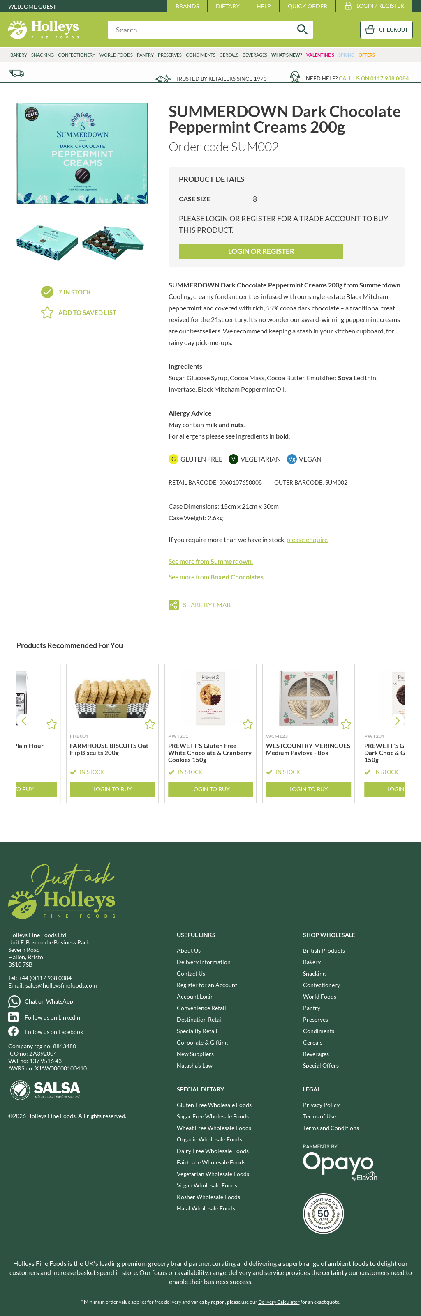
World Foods (116, 54)
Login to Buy (112, 789)
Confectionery (76, 54)
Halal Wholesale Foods (206, 1208)
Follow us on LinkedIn (52, 1017)
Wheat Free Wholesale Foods (214, 1127)
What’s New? (286, 54)
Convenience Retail (201, 1007)
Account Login (195, 996)
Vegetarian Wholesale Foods (213, 1173)
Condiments (200, 54)
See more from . (211, 561)
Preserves (170, 54)
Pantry (145, 54)
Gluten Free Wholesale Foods (214, 1104)
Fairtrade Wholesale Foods (211, 1162)
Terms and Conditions (331, 1127)
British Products (324, 950)
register (258, 218)
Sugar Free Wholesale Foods (213, 1116)
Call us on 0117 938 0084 (374, 78)
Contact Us (191, 973)
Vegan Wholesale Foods (207, 1185)
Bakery (18, 54)
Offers (367, 54)
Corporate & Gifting (202, 1042)
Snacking (42, 54)
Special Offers (321, 1065)
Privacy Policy (321, 1104)
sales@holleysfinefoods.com (61, 985)
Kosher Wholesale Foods (208, 1196)
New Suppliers (195, 1053)
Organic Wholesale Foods (209, 1139)
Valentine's (320, 54)
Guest (47, 6)
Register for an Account (207, 984)
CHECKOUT (393, 29)
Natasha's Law (195, 1065)
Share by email (207, 605)
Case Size (194, 198)
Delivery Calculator (279, 1302)
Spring (346, 54)
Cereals (229, 54)
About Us (189, 950)
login (217, 218)
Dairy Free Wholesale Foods (213, 1150)
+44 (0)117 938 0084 (45, 977)
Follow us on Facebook (54, 1031)
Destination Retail (200, 1019)
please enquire (307, 539)
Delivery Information (204, 961)
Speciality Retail (197, 1030)
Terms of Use (319, 1116)
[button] (397, 721)
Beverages (255, 54)
